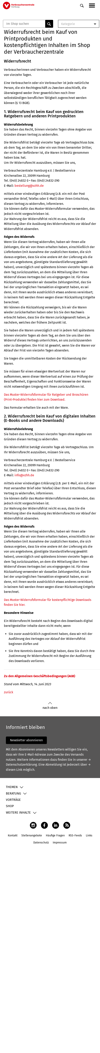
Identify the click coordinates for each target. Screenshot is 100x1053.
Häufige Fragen (55, 835)
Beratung (13, 793)
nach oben (50, 706)
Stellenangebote (31, 835)
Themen (12, 787)
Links (89, 835)
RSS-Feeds (75, 835)
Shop (10, 806)
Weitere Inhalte (18, 812)
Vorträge (13, 800)
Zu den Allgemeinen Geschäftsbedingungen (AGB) (39, 676)
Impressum (60, 842)
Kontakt (12, 835)
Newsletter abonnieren (26, 740)
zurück (8, 692)
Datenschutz (41, 842)
